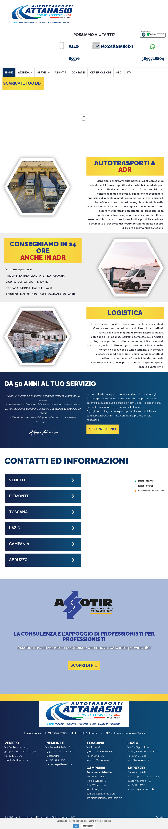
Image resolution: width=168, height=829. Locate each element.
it (129, 72)
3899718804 (152, 52)
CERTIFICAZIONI (100, 72)
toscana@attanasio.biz (99, 760)
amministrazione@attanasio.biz (104, 797)
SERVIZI (43, 72)
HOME (9, 72)
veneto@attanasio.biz (111, 46)
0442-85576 (74, 52)
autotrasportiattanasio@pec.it (128, 733)
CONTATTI (78, 72)
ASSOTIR (60, 72)
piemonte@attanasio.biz (59, 764)
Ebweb (31, 817)
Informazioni (88, 826)
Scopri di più (102, 429)
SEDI (119, 72)
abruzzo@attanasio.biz (140, 789)
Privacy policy (33, 733)
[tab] (43, 480)
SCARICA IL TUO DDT (23, 83)
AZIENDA (25, 72)
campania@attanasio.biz (100, 793)
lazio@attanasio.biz (138, 760)
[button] (43, 480)
